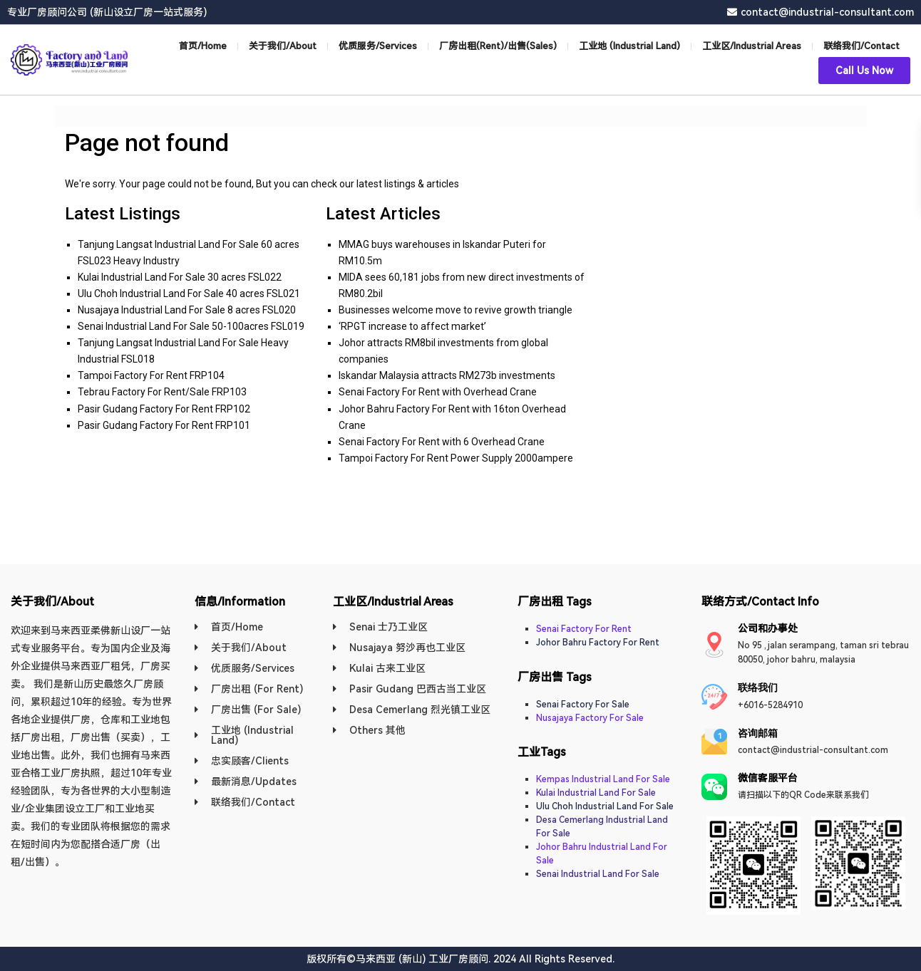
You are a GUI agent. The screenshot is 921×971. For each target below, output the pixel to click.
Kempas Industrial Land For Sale (603, 779)
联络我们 (758, 687)
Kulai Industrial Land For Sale (596, 793)
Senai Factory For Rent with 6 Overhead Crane (442, 441)
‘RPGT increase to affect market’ (412, 326)
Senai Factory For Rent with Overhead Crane (438, 392)
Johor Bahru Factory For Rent (597, 643)
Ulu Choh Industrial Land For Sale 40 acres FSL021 (189, 293)
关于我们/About (283, 46)
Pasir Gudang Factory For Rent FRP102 (164, 409)
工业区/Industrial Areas (751, 46)
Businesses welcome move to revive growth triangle (455, 310)
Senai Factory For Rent (584, 629)
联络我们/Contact (861, 46)
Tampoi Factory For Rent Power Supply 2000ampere (456, 458)
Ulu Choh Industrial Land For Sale (605, 806)
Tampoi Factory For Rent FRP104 (151, 375)
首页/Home (203, 46)
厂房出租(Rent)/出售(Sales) (498, 46)
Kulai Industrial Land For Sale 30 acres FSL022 (180, 277)
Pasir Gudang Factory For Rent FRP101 (164, 425)
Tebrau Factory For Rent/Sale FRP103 (162, 392)
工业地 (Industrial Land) (629, 46)
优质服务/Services (378, 46)
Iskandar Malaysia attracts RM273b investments (447, 375)
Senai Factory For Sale (582, 705)
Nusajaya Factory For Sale (590, 718)
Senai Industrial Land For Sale (597, 874)
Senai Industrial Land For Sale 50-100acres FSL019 (191, 326)
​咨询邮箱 (758, 733)
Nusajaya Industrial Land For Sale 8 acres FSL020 (187, 310)
